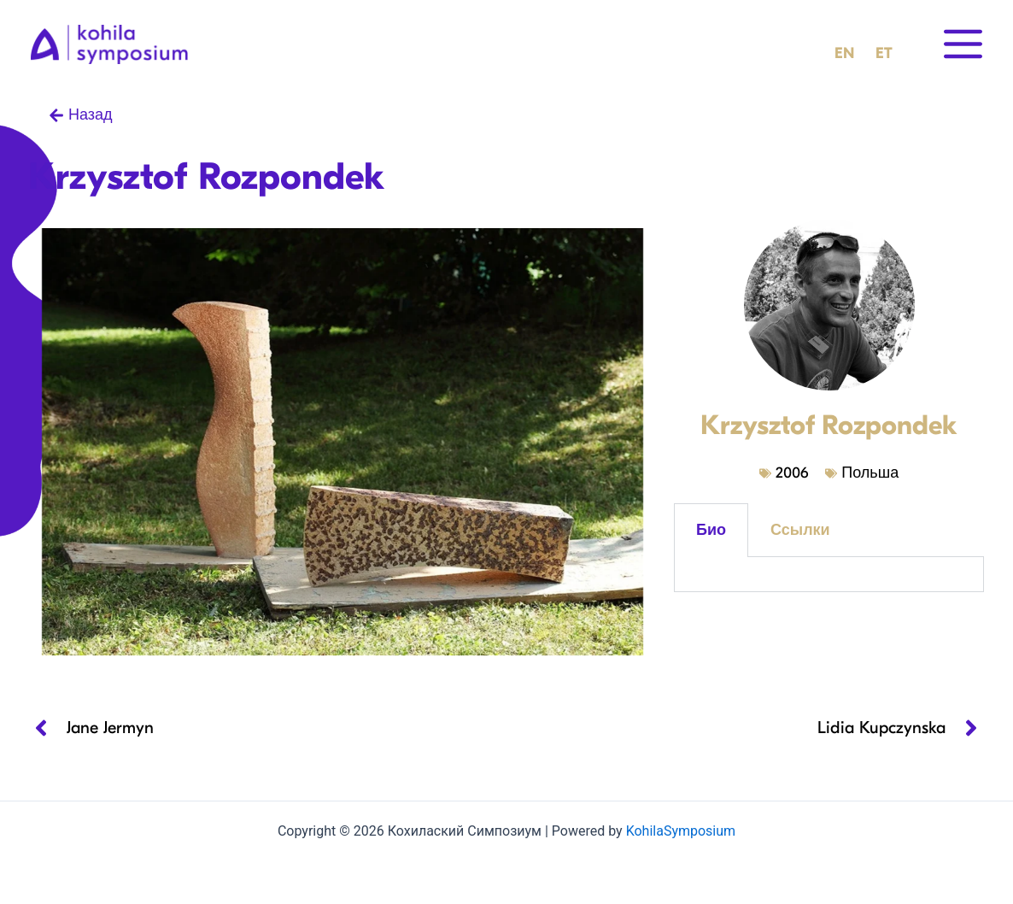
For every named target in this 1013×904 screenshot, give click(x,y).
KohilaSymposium (680, 831)
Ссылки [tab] (800, 530)
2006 (792, 473)
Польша (870, 473)
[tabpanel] (829, 574)
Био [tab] (711, 530)
